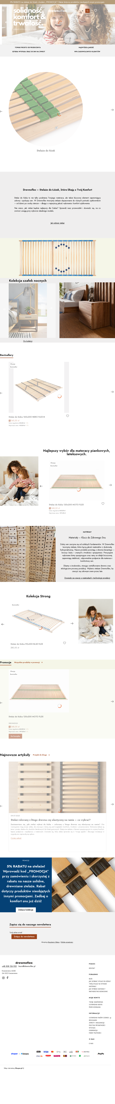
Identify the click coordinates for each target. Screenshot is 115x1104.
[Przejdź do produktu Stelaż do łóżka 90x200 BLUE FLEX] (38, 621)
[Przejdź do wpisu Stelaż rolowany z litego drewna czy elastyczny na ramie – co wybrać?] (57, 787)
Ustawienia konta (95, 1005)
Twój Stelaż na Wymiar (98, 984)
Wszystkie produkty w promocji (28, 662)
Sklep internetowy (13, 1068)
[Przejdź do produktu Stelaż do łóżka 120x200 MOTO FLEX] (76, 480)
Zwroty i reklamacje (97, 1023)
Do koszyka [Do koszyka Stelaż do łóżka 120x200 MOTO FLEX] (15, 736)
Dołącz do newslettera (24, 936)
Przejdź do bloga (41, 755)
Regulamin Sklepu (54, 942)
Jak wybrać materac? (97, 989)
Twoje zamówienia (96, 1002)
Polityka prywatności (97, 1025)
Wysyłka (92, 1028)
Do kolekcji (27, 341)
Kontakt (92, 968)
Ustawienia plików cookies (99, 1018)
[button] (3, 10)
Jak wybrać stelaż (57, 223)
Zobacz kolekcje (25, 909)
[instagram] (3, 977)
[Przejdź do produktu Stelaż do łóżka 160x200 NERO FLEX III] (39, 387)
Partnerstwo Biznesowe (98, 991)
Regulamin (93, 1020)
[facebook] (7, 977)
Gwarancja (93, 1030)
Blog (90, 979)
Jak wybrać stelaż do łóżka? (100, 981)
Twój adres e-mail (16, 932)
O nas (91, 1043)
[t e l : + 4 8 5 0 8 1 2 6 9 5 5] (9, 966)
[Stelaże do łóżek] (46, 112)
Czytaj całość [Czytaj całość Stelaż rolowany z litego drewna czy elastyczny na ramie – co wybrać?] (16, 838)
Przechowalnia (95, 1007)
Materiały (92, 986)
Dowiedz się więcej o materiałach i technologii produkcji (87, 578)
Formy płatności (95, 1033)
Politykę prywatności (67, 942)
